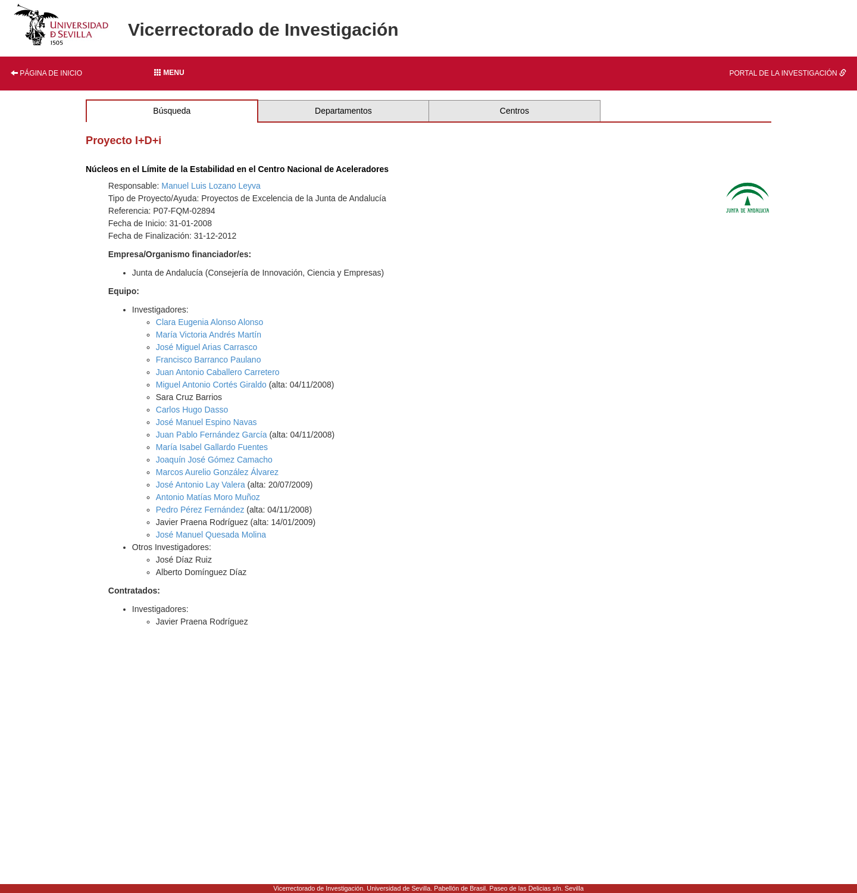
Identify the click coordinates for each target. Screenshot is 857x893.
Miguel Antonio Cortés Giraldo (211, 384)
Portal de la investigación (788, 73)
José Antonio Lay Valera (200, 484)
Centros (514, 110)
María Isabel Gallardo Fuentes (212, 447)
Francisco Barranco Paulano (208, 359)
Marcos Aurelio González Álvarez (217, 472)
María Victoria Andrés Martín (208, 334)
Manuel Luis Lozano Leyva (211, 186)
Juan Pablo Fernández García (211, 434)
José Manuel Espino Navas (206, 422)
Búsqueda (171, 110)
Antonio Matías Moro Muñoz (208, 497)
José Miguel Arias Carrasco (206, 347)
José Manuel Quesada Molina (211, 534)
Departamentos (343, 110)
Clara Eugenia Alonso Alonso (210, 322)
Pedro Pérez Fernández (200, 509)
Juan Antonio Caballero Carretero (218, 372)
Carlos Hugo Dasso (192, 409)
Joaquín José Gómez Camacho (214, 459)
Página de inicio (46, 73)
